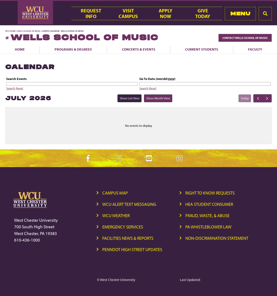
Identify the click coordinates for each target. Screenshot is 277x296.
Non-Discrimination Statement (216, 238)
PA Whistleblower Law (208, 227)
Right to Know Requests (210, 193)
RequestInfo (91, 13)
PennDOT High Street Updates (132, 249)
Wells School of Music (28, 31)
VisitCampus (128, 13)
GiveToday (202, 13)
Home (20, 49)
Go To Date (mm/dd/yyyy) (157, 79)
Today (245, 98)
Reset (19, 88)
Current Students (201, 49)
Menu (240, 13)
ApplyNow (165, 13)
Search (10, 88)
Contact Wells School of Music (245, 38)
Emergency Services (122, 227)
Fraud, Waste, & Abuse (207, 215)
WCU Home (10, 31)
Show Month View (158, 98)
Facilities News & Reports (127, 238)
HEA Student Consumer (209, 204)
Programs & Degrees (73, 49)
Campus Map (115, 193)
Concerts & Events (138, 49)
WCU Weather (116, 215)
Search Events (16, 79)
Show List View (129, 98)
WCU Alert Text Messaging (129, 204)
